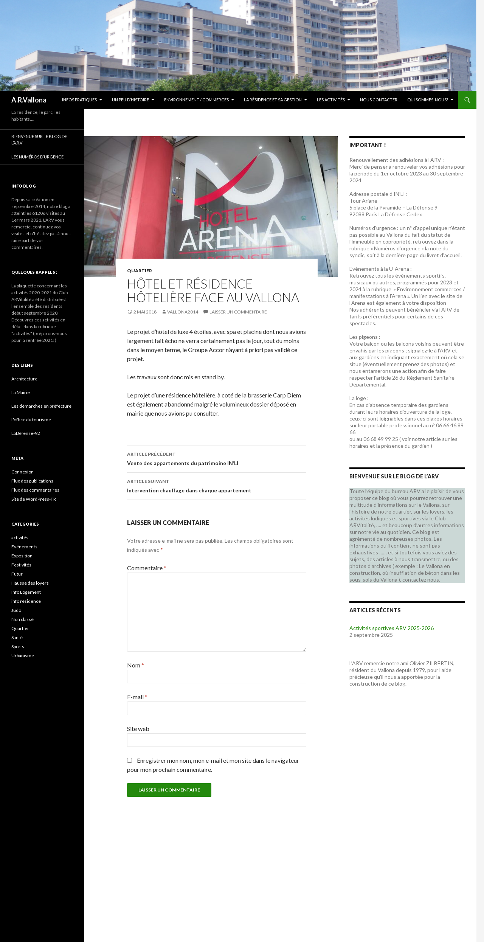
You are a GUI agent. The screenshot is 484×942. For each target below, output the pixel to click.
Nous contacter (378, 99)
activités (19, 537)
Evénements (24, 546)
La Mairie (20, 392)
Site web (138, 728)
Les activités (331, 99)
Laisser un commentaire (238, 312)
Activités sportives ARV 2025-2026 (391, 628)
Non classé (22, 619)
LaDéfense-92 (25, 433)
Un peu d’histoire (130, 99)
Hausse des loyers (30, 583)
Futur (17, 574)
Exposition (22, 556)
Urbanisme (22, 655)
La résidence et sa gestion (273, 99)
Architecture (24, 379)
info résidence (26, 601)
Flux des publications (32, 481)
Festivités (21, 565)
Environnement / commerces (196, 99)
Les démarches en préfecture (41, 406)
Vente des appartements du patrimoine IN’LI (216, 458)
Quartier (139, 270)
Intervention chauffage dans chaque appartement (216, 485)
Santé (17, 637)
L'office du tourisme (31, 419)
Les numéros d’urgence (37, 156)
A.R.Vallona (29, 100)
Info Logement (26, 592)
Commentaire (146, 567)
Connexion (22, 472)
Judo (16, 610)
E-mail (137, 696)
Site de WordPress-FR (33, 499)
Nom (135, 665)
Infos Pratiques (79, 99)
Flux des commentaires (35, 490)
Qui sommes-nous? (427, 99)
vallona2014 (182, 312)
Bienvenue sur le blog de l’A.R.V (39, 139)
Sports (17, 646)
